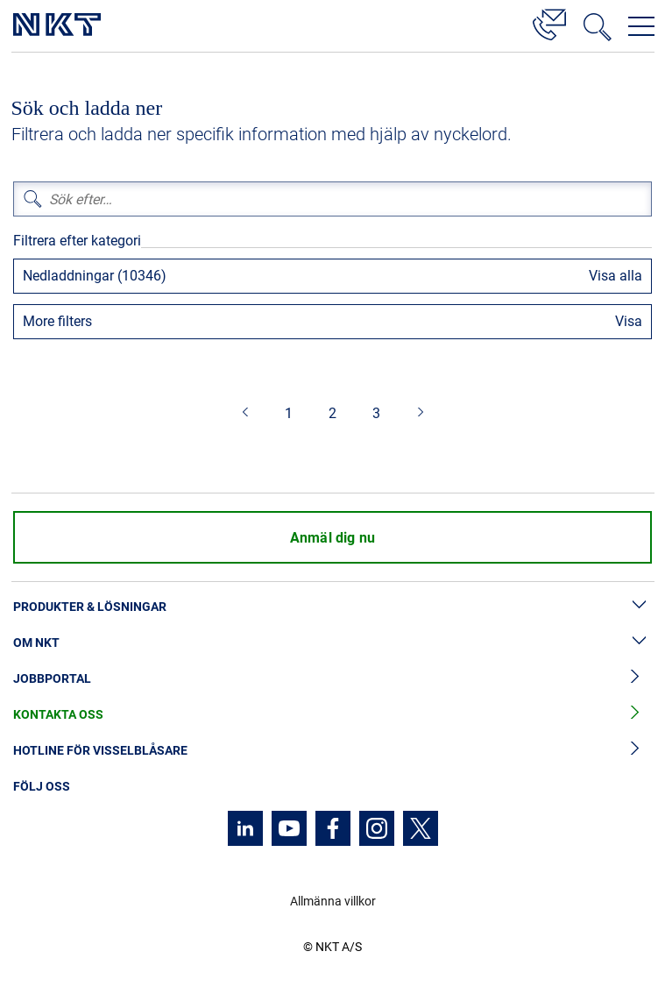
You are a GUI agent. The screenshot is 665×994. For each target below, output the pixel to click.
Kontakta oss (332, 715)
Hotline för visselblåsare (332, 751)
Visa (628, 321)
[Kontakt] (549, 22)
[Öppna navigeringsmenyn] (641, 26)
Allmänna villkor (333, 901)
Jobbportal (332, 679)
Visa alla (615, 275)
